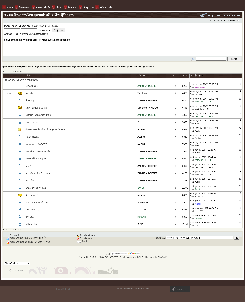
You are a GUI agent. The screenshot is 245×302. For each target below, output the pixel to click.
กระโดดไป (160, 238)
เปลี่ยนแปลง (31, 224)
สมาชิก (138, 288)
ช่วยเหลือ (128, 288)
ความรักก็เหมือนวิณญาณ (37, 173)
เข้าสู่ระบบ (39, 26)
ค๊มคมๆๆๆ (30, 100)
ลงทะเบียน (53, 26)
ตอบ (175, 75)
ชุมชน (119, 288)
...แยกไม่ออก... (32, 137)
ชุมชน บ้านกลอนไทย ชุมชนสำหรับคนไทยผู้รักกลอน (23, 67)
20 (15, 71)
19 (12, 71)
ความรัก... (30, 93)
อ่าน (185, 75)
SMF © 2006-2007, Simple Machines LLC (120, 257)
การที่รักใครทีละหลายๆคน (38, 115)
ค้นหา (146, 288)
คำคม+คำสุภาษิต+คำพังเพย (129, 67)
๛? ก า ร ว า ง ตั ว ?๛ (37, 202)
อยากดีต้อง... (31, 86)
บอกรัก (28, 166)
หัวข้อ (29, 75)
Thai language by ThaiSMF (154, 257)
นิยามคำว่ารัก (32, 195)
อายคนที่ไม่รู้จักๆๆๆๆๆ (36, 158)
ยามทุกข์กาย (31, 122)
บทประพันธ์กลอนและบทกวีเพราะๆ (61, 67)
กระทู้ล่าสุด (197, 75)
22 (21, 71)
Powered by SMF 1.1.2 (89, 257)
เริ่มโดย (141, 75)
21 (18, 71)
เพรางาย (152, 67)
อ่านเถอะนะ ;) (32, 209)
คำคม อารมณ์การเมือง (36, 188)
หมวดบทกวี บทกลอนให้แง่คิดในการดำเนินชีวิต (96, 67)
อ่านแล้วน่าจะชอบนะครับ (38, 151)
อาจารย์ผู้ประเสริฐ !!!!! (36, 107)
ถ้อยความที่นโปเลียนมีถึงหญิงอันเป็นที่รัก (45, 129)
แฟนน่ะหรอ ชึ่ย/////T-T (36, 144)
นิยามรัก (29, 180)
